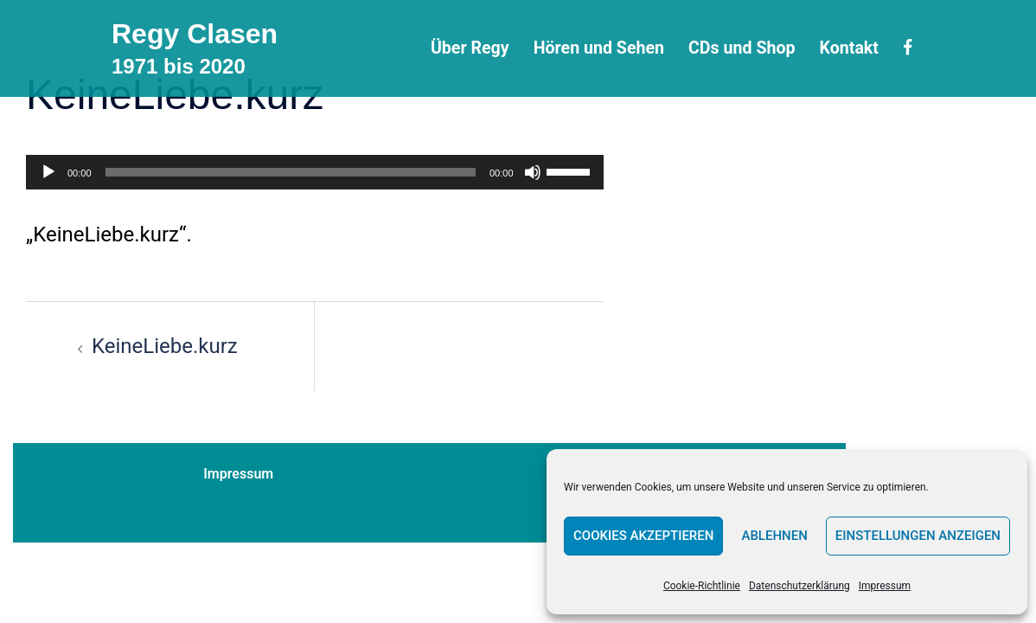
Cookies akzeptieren (643, 535)
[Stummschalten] (532, 172)
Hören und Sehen (599, 48)
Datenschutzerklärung (799, 586)
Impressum (885, 586)
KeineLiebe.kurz (165, 346)
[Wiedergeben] (48, 172)
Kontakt (849, 48)
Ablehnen (774, 535)
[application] (315, 172)
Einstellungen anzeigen (918, 535)
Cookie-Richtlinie (701, 586)
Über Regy (470, 48)
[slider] (291, 172)
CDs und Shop (741, 48)
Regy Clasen (195, 33)
